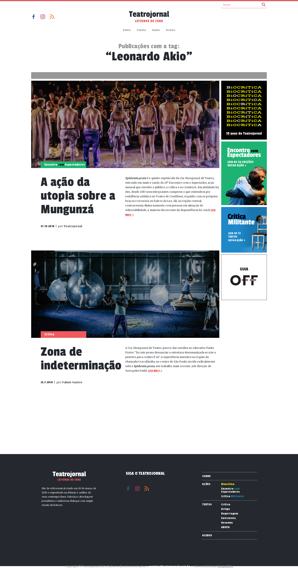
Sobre (127, 30)
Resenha (227, 522)
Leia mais (154, 370)
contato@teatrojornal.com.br (169, 566)
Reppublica (225, 566)
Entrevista (228, 518)
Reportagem (229, 513)
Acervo (170, 30)
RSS (52, 16)
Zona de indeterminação (81, 358)
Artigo (225, 509)
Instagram (42, 16)
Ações (156, 30)
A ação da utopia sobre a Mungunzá (78, 196)
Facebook (33, 16)
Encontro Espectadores (230, 490)
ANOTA (225, 527)
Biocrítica (228, 484)
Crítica (232, 496)
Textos (141, 30)
